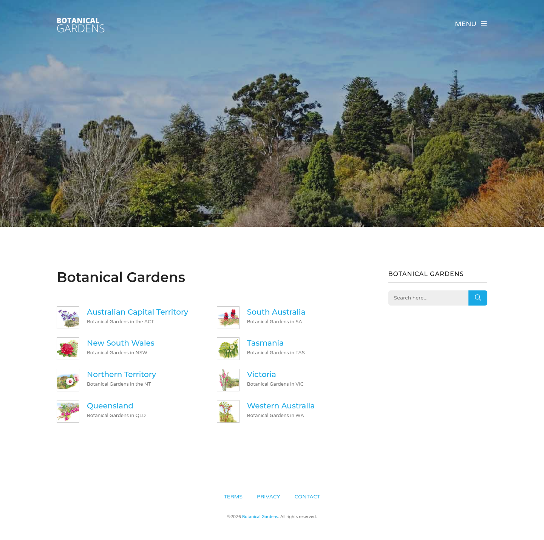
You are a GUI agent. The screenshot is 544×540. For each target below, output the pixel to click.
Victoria (261, 374)
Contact (307, 496)
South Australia (276, 312)
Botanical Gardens (260, 516)
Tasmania (265, 343)
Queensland (110, 405)
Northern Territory (121, 374)
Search (477, 298)
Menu (471, 24)
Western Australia (281, 405)
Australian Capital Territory (137, 312)
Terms (233, 496)
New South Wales (121, 343)
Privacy (268, 496)
